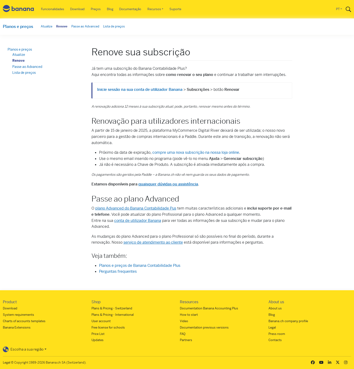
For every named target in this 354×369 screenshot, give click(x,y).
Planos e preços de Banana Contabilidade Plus (139, 265)
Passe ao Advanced (85, 26)
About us (275, 308)
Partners (186, 340)
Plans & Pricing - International (112, 315)
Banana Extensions (17, 327)
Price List (97, 334)
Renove (62, 26)
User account (101, 321)
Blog (110, 9)
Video (184, 321)
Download (77, 9)
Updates (97, 340)
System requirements (18, 315)
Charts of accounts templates (24, 321)
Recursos (154, 9)
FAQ (183, 334)
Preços (96, 9)
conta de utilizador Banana (137, 220)
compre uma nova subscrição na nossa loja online (195, 152)
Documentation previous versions (204, 327)
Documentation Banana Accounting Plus (209, 308)
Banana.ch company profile (288, 321)
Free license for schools (108, 327)
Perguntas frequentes (118, 271)
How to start (189, 315)
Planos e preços (18, 26)
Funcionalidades (52, 9)
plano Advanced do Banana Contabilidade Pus (135, 208)
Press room (276, 334)
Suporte (175, 9)
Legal (272, 327)
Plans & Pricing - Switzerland (111, 308)
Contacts (275, 340)
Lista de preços (114, 26)
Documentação (130, 9)
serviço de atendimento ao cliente (153, 242)
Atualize (46, 26)
